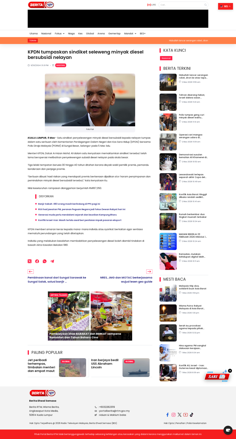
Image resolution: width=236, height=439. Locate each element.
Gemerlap (114, 33)
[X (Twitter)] (29, 261)
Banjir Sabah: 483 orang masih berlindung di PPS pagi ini (69, 203)
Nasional (46, 33)
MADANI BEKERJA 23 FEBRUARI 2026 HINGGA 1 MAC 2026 (192, 235)
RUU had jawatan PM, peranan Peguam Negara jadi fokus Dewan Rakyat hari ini (81, 209)
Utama (34, 33)
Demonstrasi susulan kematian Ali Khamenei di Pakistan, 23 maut (192, 156)
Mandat (130, 33)
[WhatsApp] (45, 261)
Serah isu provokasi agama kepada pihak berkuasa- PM (191, 327)
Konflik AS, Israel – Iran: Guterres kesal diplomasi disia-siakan (193, 367)
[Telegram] (52, 261)
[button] (59, 33)
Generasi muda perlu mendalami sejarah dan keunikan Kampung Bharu (77, 214)
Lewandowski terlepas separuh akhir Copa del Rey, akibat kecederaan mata (192, 176)
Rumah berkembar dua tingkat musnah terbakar (193, 215)
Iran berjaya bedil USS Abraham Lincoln (104, 363)
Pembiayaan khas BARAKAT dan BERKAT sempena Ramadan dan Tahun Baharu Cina (85, 335)
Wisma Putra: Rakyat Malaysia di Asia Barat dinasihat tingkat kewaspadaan (191, 307)
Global (90, 33)
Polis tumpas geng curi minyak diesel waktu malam (191, 116)
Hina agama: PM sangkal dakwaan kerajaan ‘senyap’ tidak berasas (192, 347)
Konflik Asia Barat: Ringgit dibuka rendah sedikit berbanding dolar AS (193, 195)
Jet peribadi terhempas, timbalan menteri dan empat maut (41, 365)
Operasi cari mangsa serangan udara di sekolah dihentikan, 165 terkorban (191, 136)
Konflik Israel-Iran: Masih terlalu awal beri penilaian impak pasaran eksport (79, 220)
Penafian (180, 423)
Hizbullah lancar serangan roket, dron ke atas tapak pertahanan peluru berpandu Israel (193, 76)
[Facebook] (37, 261)
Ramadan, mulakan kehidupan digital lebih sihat (191, 255)
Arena (101, 33)
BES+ (143, 33)
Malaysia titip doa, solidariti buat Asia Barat (192, 287)
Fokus (59, 33)
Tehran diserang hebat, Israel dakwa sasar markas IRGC (192, 96)
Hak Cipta (169, 423)
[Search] (205, 5)
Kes (80, 33)
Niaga (71, 33)
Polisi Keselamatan (196, 423)
